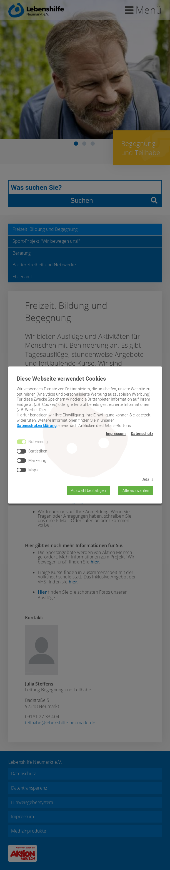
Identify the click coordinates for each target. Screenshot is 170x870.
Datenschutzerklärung (37, 425)
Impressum (116, 433)
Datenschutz (142, 433)
